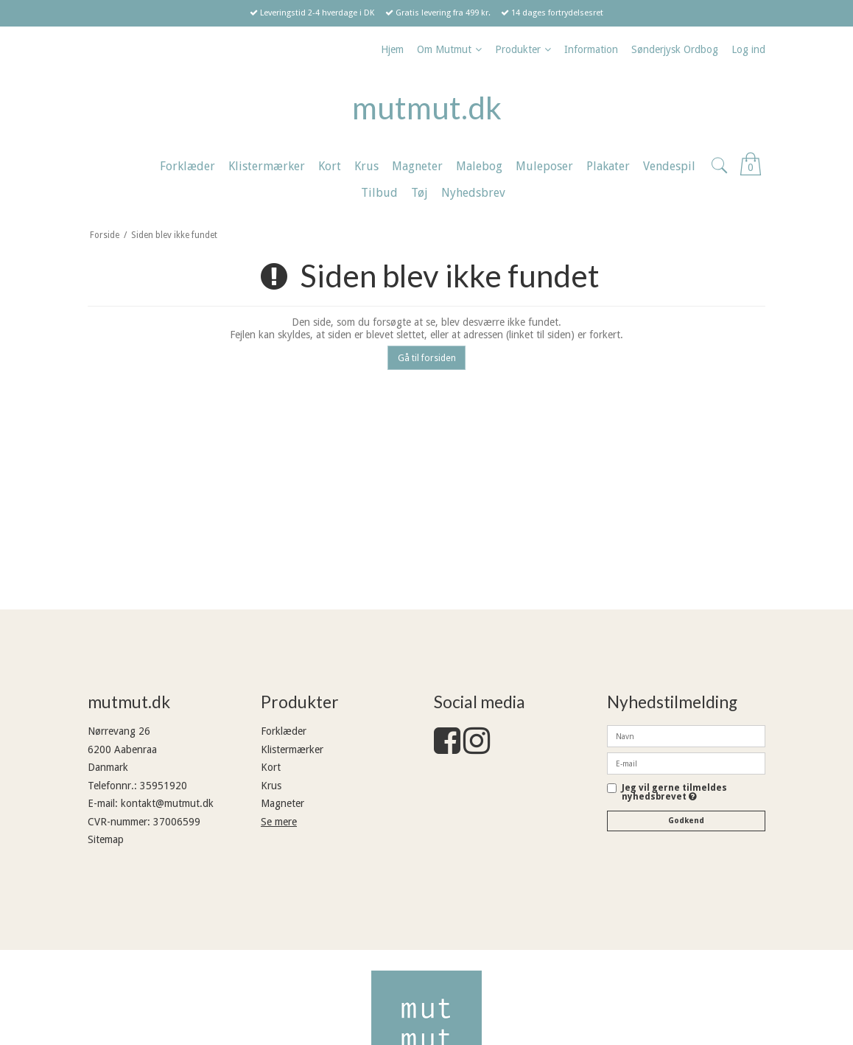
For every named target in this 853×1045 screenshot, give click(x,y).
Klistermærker (292, 749)
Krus (271, 785)
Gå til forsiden (427, 358)
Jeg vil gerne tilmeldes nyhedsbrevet (693, 792)
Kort (271, 767)
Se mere (279, 822)
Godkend (686, 820)
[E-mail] (686, 763)
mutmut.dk (427, 107)
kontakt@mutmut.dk (167, 803)
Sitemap (106, 839)
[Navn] (686, 735)
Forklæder (283, 731)
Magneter (282, 803)
